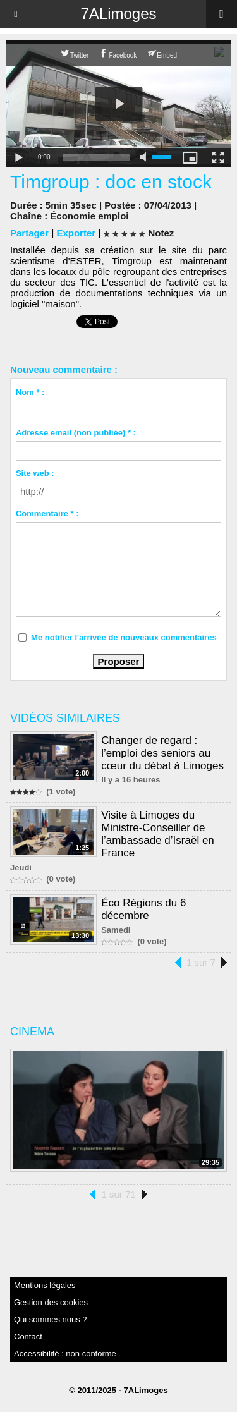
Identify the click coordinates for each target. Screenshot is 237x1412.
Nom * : (30, 392)
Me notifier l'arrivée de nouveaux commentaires (124, 637)
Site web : (35, 473)
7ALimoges (118, 13)
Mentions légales (45, 1285)
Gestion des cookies (51, 1302)
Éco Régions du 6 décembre (143, 909)
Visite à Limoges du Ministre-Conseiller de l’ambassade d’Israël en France (157, 834)
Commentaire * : (47, 513)
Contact (28, 1336)
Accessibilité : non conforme (65, 1353)
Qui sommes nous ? (50, 1319)
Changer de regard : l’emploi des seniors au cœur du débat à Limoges (162, 753)
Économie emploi (89, 215)
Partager (29, 233)
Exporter (75, 233)
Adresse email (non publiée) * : (76, 432)
